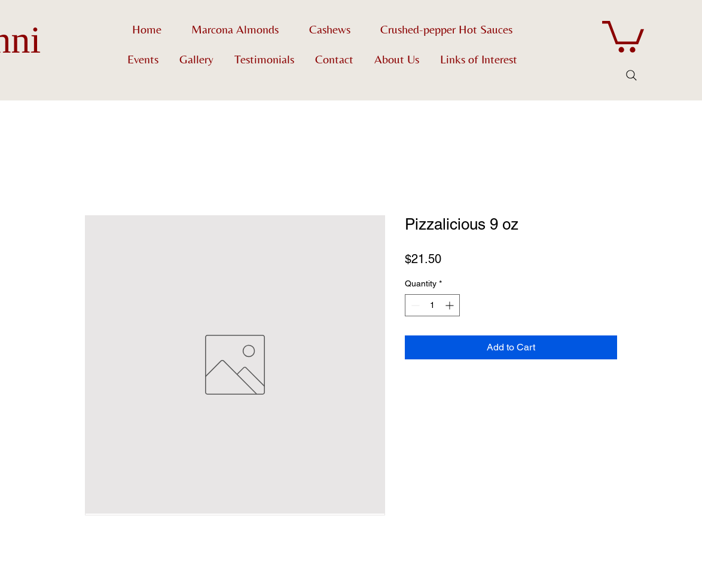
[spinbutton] (432, 305)
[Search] (631, 75)
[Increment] (450, 305)
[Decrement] (414, 305)
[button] (623, 35)
